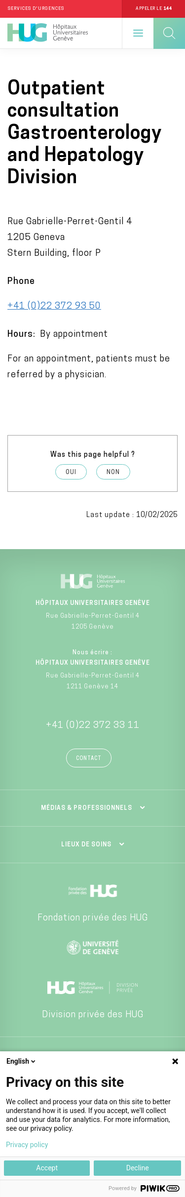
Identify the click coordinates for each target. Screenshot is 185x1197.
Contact (89, 758)
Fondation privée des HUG (92, 918)
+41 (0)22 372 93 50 (54, 306)
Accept (47, 1168)
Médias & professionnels (86, 808)
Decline (137, 1168)
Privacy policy (27, 1145)
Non (113, 473)
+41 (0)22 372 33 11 (93, 725)
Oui (71, 473)
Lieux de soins (86, 845)
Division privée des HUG (93, 1015)
